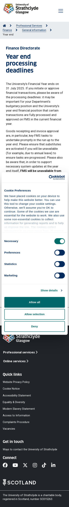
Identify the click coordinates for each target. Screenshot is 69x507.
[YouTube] (18, 465)
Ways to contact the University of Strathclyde (30, 449)
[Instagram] (37, 465)
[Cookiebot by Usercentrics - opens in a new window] (49, 177)
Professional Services (29, 25)
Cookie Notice (11, 388)
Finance (7, 30)
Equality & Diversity (14, 402)
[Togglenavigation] (60, 11)
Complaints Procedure (16, 422)
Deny (34, 326)
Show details (49, 290)
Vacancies (9, 428)
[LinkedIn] (55, 465)
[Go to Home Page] (4, 25)
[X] (28, 465)
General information (34, 30)
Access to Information (16, 415)
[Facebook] (8, 465)
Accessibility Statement (17, 395)
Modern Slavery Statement (19, 408)
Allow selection (34, 314)
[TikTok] (46, 465)
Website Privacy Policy (16, 382)
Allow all (34, 302)
